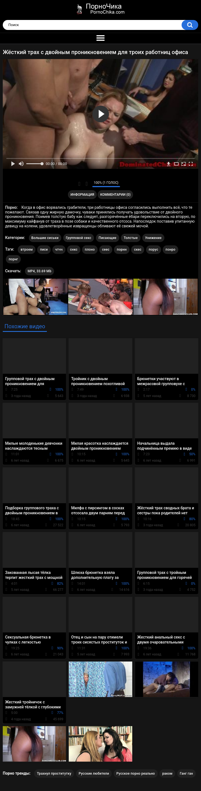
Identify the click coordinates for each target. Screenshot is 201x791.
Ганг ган (186, 773)
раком (167, 773)
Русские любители (94, 773)
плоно (90, 249)
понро (170, 249)
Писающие (107, 238)
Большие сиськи (45, 238)
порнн (122, 249)
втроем (27, 249)
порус (153, 249)
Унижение (153, 238)
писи (44, 249)
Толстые (131, 238)
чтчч (59, 249)
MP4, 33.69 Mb (39, 271)
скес (137, 249)
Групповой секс (78, 238)
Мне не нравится (87, 184)
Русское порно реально (135, 773)
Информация (82, 195)
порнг (13, 259)
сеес (106, 249)
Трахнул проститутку (54, 773)
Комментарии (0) (115, 195)
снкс (73, 249)
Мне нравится (79, 184)
